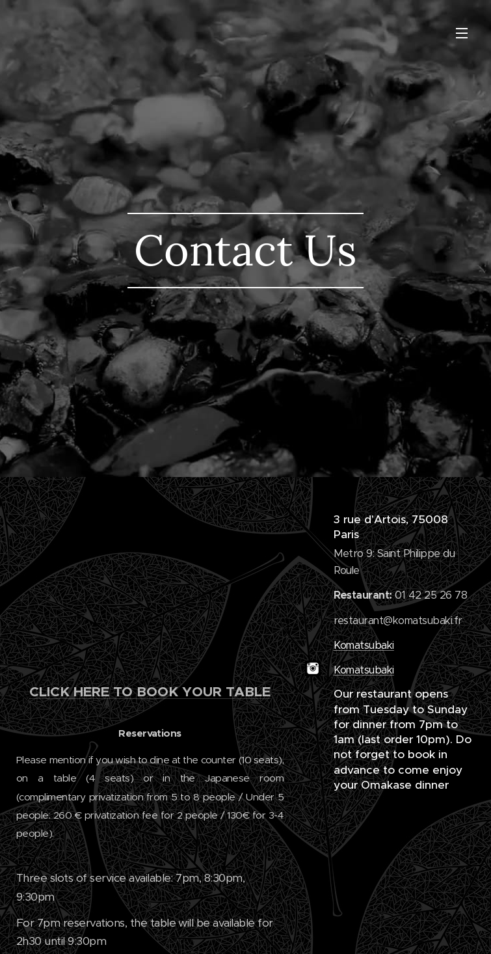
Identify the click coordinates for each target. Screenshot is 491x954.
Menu (462, 33)
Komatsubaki (364, 645)
